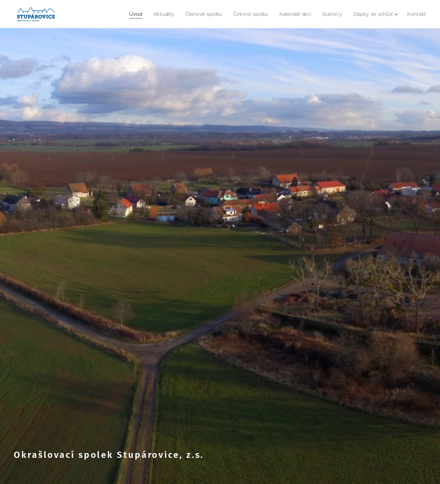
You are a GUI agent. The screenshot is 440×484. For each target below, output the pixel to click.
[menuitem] (129, 14)
